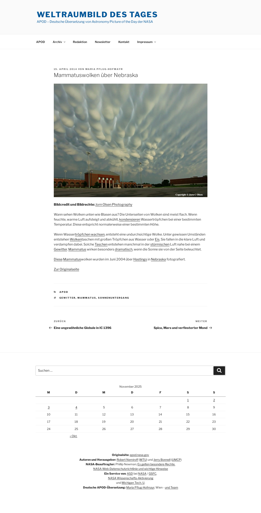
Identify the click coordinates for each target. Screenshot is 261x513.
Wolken (76, 239)
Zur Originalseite (66, 269)
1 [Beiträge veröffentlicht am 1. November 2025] (188, 400)
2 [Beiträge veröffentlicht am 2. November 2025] (214, 400)
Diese (58, 259)
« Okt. (73, 436)
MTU (143, 459)
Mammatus (77, 249)
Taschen (101, 244)
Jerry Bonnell (161, 459)
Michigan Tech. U (133, 482)
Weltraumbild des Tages (97, 14)
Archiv (59, 42)
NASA (142, 473)
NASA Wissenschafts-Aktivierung (130, 478)
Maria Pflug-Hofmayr (104, 69)
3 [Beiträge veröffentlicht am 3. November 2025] (49, 407)
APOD (40, 42)
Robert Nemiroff (127, 459)
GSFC (152, 473)
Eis (157, 239)
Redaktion (80, 42)
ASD (130, 473)
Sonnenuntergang (113, 297)
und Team (171, 487)
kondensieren (129, 219)
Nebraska (158, 259)
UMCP (176, 459)
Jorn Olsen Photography (113, 204)
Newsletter (102, 42)
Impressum (147, 42)
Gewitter (60, 249)
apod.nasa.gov (139, 455)
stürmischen (159, 244)
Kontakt (123, 42)
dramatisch (123, 249)
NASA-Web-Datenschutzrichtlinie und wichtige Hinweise (130, 468)
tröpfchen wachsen (90, 234)
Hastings (140, 259)
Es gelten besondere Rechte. (156, 464)
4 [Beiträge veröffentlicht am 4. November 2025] (76, 407)
